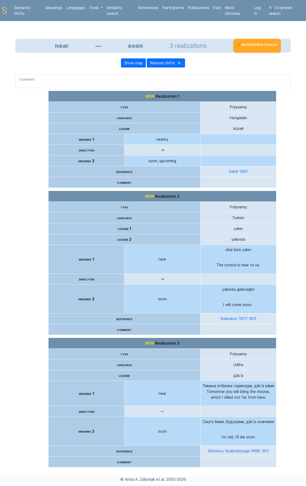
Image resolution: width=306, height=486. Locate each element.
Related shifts (166, 63)
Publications (198, 7)
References (148, 7)
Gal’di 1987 (238, 171)
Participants (173, 7)
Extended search (280, 10)
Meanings (53, 7)
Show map (133, 63)
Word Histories (232, 10)
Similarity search (114, 10)
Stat (217, 7)
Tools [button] (94, 7)
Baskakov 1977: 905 (238, 318)
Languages (75, 7)
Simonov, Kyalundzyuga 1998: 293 (238, 450)
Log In (257, 10)
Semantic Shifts (22, 10)
